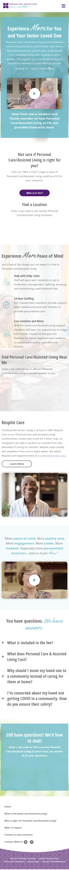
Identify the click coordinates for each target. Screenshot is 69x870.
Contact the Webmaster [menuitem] (54, 862)
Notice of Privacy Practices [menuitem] (23, 859)
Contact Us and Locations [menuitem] (18, 835)
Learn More (17, 464)
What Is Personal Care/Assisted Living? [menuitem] (25, 814)
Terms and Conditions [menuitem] (14, 862)
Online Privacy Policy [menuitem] (48, 859)
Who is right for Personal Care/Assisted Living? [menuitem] (30, 821)
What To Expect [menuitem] (13, 828)
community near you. (53, 456)
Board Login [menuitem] (33, 862)
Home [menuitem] (7, 807)
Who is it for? (34, 193)
